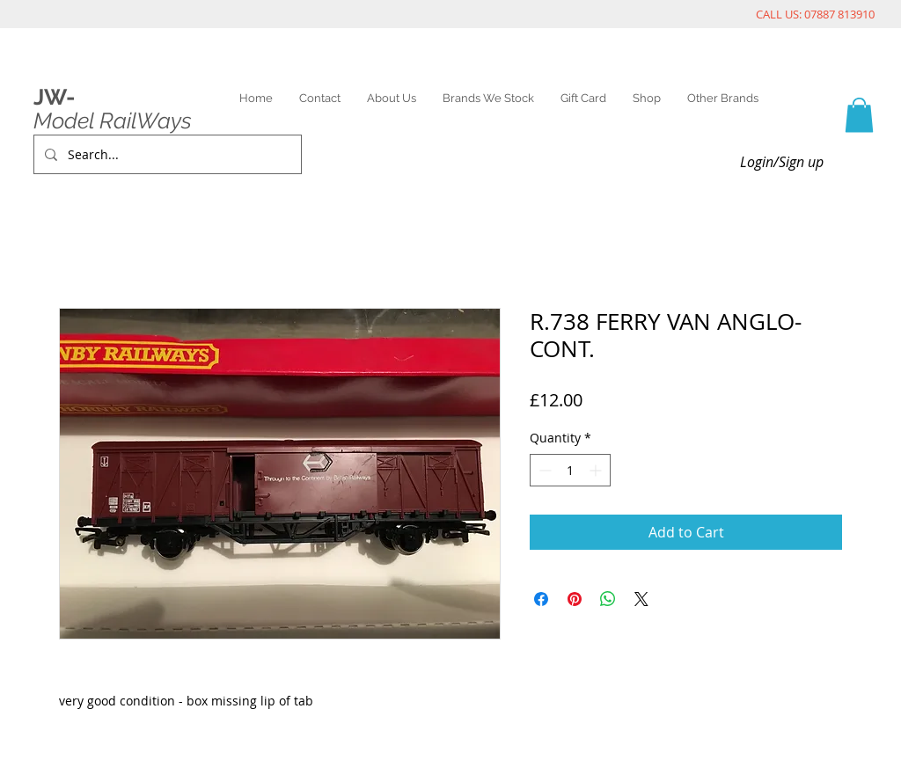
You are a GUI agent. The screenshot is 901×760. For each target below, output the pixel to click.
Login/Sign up (782, 162)
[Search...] (166, 154)
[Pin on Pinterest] (574, 599)
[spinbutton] (570, 470)
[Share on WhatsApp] (608, 599)
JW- (54, 97)
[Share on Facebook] (541, 599)
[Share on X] (641, 599)
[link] (859, 115)
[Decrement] (543, 470)
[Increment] (597, 470)
